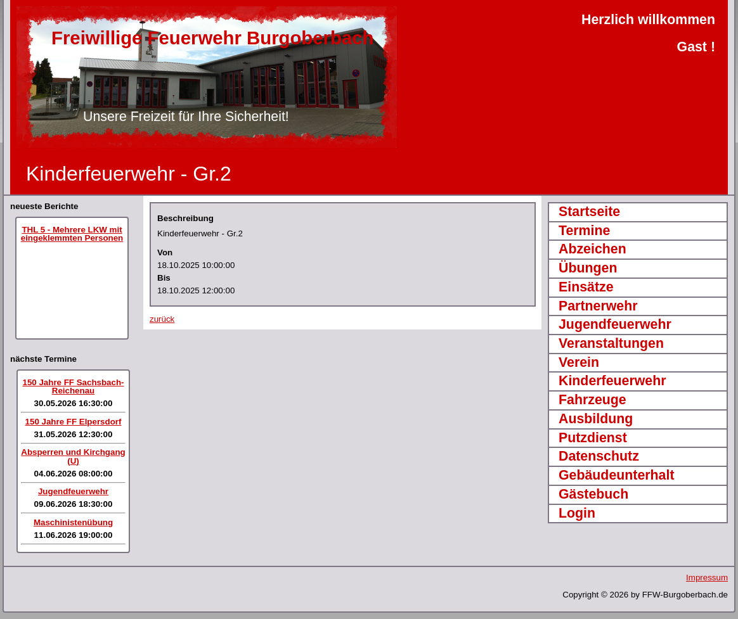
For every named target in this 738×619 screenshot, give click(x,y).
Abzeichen (592, 249)
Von (164, 252)
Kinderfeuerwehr (612, 380)
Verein (579, 362)
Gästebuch (593, 494)
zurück (162, 319)
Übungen (588, 268)
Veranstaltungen (611, 343)
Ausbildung (596, 418)
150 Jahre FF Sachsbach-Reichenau (73, 386)
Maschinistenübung (73, 522)
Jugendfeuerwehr (73, 491)
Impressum (707, 577)
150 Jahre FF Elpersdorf (73, 421)
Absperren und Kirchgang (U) (73, 456)
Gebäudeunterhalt (617, 475)
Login (577, 513)
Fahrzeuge (592, 399)
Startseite (589, 211)
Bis (164, 278)
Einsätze (586, 287)
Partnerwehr (598, 306)
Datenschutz (599, 456)
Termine (584, 230)
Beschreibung (185, 218)
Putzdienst (593, 437)
